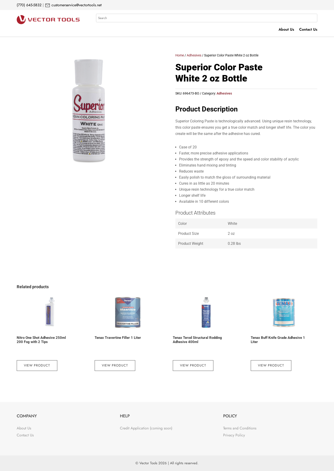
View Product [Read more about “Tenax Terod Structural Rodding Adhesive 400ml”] (193, 365)
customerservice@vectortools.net (76, 5)
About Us (286, 30)
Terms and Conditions (239, 428)
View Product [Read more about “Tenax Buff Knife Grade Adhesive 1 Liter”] (271, 365)
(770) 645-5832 (29, 5)
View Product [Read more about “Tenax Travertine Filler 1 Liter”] (115, 365)
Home (179, 55)
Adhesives (194, 55)
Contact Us (308, 30)
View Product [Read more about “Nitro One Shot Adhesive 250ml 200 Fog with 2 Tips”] (37, 365)
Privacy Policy (234, 435)
